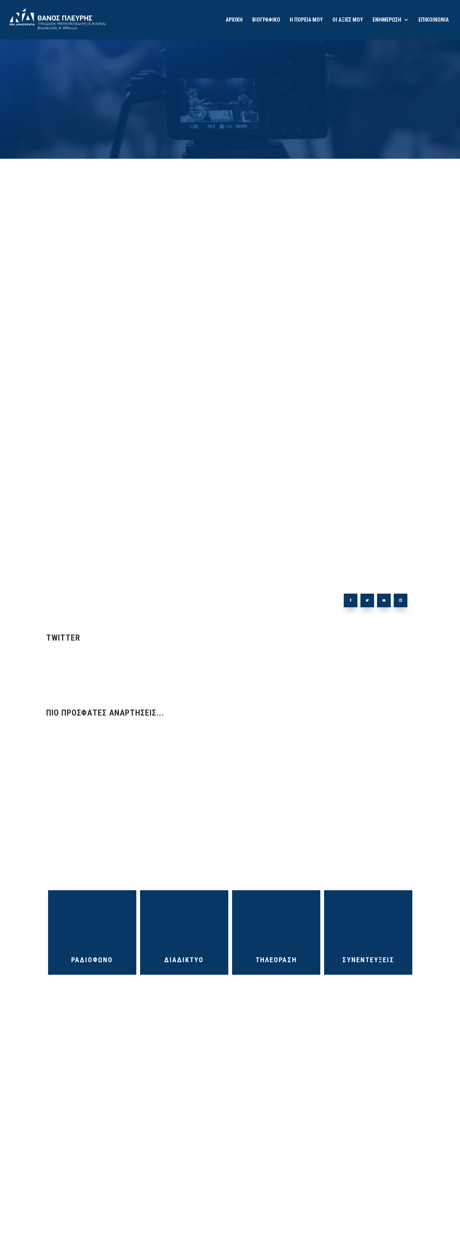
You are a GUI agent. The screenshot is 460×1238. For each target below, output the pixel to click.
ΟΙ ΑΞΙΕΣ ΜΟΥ (347, 20)
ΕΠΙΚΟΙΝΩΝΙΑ (433, 20)
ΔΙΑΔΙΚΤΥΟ (184, 920)
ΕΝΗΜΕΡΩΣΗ (387, 20)
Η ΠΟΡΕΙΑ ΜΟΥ (306, 20)
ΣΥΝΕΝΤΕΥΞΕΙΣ (368, 920)
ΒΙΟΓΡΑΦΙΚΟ (266, 20)
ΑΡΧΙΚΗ (234, 20)
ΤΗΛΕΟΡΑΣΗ (276, 920)
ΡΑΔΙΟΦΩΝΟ (92, 920)
